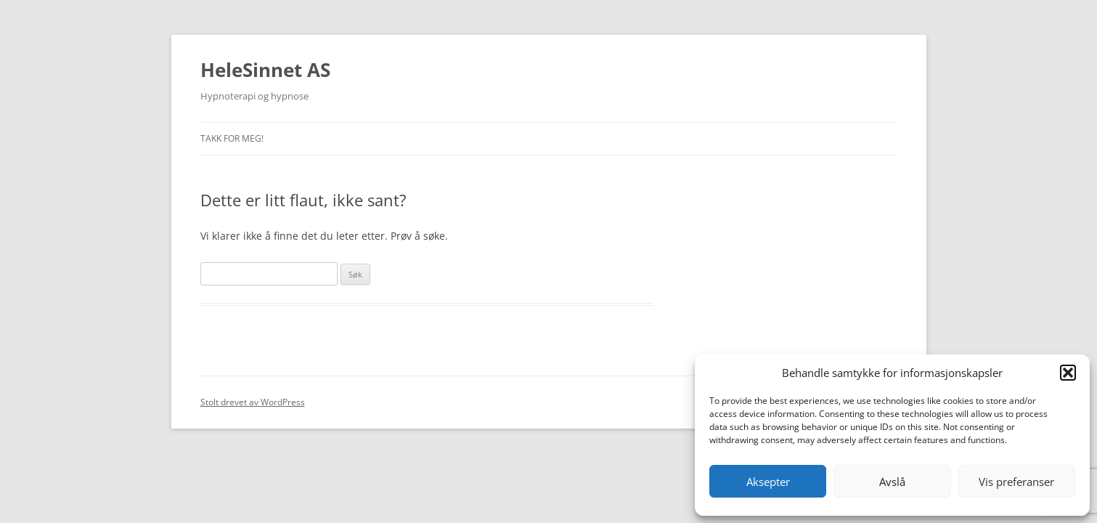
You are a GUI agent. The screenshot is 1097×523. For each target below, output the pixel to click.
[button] (1068, 372)
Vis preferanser (1016, 481)
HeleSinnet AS (265, 70)
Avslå (892, 481)
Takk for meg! (232, 138)
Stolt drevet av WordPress (252, 402)
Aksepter (768, 481)
